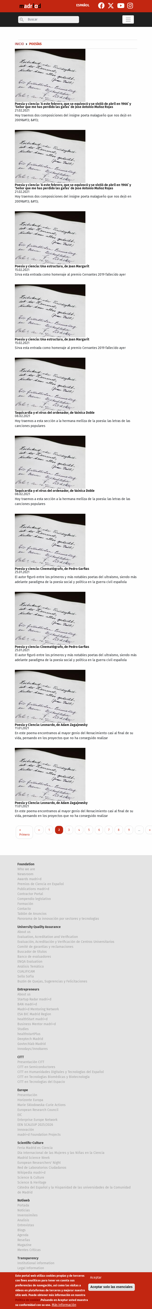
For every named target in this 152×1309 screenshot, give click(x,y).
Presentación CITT (30, 1062)
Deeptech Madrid (30, 1039)
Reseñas (23, 1240)
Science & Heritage (31, 1183)
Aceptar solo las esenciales (111, 1287)
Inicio (19, 44)
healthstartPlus (28, 1034)
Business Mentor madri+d (36, 1024)
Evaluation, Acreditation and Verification (47, 937)
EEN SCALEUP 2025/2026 (35, 1125)
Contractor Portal (30, 894)
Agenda (22, 1235)
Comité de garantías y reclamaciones (45, 947)
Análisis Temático (30, 967)
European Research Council (37, 1110)
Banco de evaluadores (34, 957)
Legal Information (30, 1268)
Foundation (25, 864)
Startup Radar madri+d (34, 999)
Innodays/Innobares (32, 1049)
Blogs (21, 1230)
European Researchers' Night (39, 1163)
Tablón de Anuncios (32, 914)
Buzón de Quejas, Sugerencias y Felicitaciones (52, 981)
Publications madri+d (33, 889)
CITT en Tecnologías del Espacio (41, 1082)
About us (24, 932)
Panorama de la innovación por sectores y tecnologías (58, 919)
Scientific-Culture (30, 1143)
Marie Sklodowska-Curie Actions (41, 1105)
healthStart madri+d (32, 1019)
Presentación (27, 1095)
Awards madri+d (29, 879)
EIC (19, 1115)
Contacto (24, 909)
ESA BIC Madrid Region (34, 1014)
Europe (22, 1090)
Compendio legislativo (34, 899)
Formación (25, 904)
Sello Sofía (25, 976)
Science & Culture (30, 1178)
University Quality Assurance (39, 927)
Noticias (23, 1210)
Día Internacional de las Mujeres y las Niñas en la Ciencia (60, 1153)
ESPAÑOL (82, 5)
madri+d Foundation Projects (39, 1135)
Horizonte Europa (30, 1100)
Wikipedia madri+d (31, 1173)
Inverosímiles (27, 1215)
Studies (23, 1029)
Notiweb (23, 1200)
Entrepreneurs (28, 989)
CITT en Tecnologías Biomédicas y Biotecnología (53, 1077)
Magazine (24, 1245)
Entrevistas (25, 1225)
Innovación (25, 1130)
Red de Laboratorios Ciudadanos (41, 1168)
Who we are (26, 869)
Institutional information (35, 1263)
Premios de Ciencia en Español (40, 884)
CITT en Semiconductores (36, 1067)
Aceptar (95, 1278)
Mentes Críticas (29, 1250)
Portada (23, 1205)
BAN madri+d (27, 1004)
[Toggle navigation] (128, 19)
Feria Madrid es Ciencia (35, 1148)
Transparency (27, 1258)
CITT (20, 1057)
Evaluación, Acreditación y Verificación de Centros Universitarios (65, 942)
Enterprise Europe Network (37, 1120)
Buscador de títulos (32, 952)
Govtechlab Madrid (31, 1044)
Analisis (23, 1220)
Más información (64, 1305)
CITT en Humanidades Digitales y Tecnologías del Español (60, 1072)
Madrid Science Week (33, 1158)
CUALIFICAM (26, 971)
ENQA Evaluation (29, 962)
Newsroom (25, 874)
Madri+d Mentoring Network (38, 1009)
